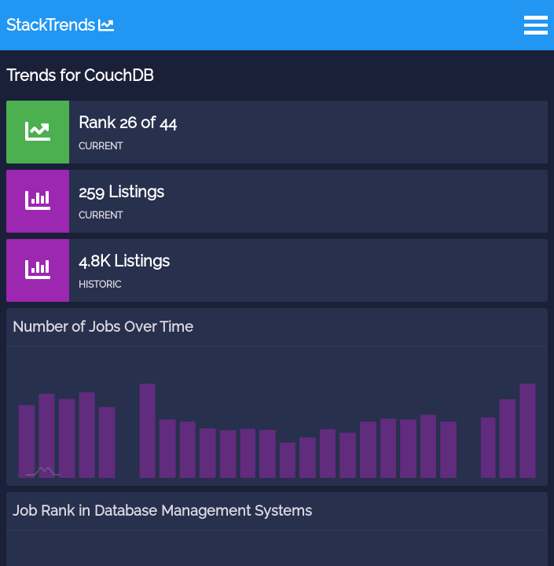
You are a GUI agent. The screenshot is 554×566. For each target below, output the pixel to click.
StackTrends (60, 25)
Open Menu (536, 25)
